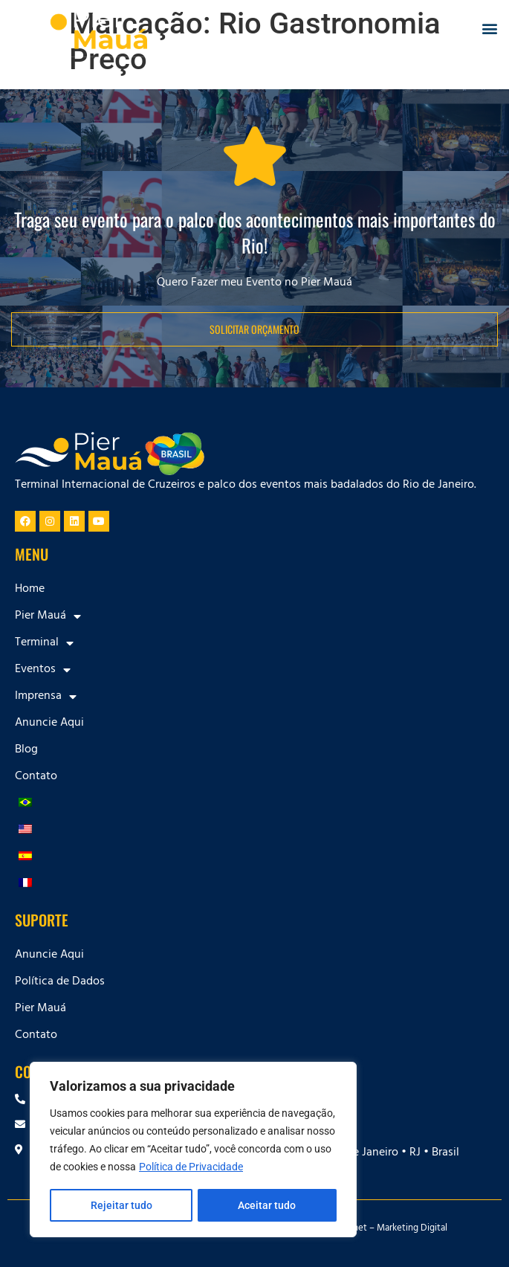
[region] (193, 1150)
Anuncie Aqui (49, 723)
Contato (36, 777)
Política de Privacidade (191, 1168)
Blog (26, 750)
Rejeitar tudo (121, 1205)
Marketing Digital (412, 1229)
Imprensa (46, 696)
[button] (489, 28)
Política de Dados (60, 982)
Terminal (44, 643)
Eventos (43, 670)
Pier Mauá (48, 616)
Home (30, 589)
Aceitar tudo (267, 1205)
